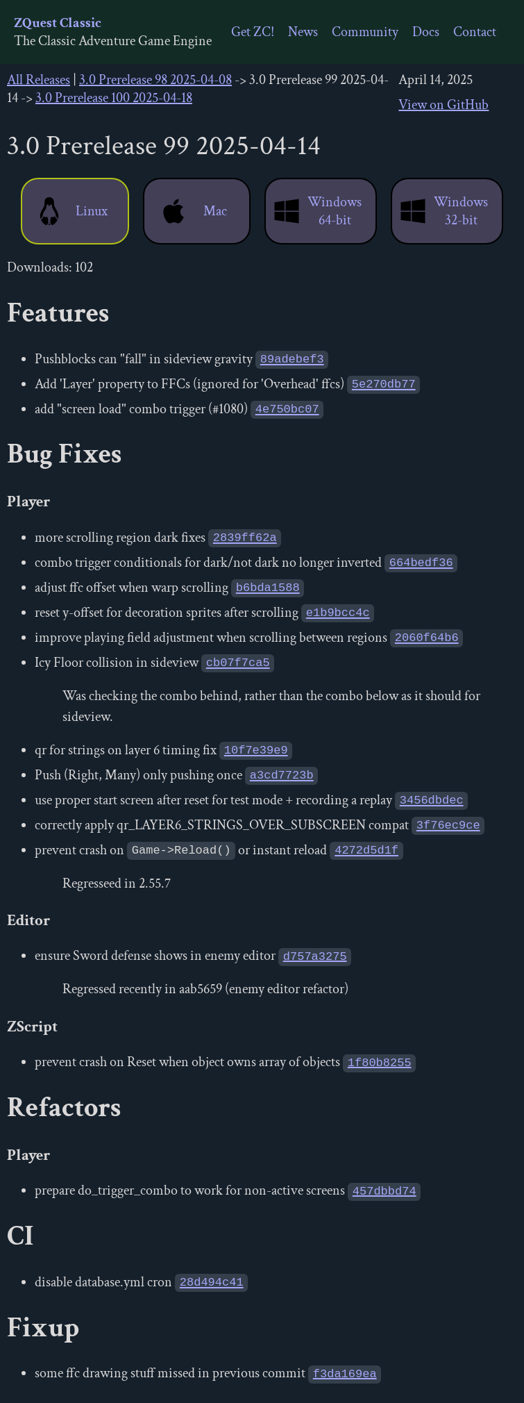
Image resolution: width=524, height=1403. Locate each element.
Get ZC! (252, 32)
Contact (474, 32)
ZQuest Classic (57, 23)
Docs (425, 32)
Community (365, 32)
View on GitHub (443, 105)
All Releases (38, 80)
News (303, 32)
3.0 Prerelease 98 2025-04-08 (155, 80)
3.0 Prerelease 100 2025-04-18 (113, 98)
